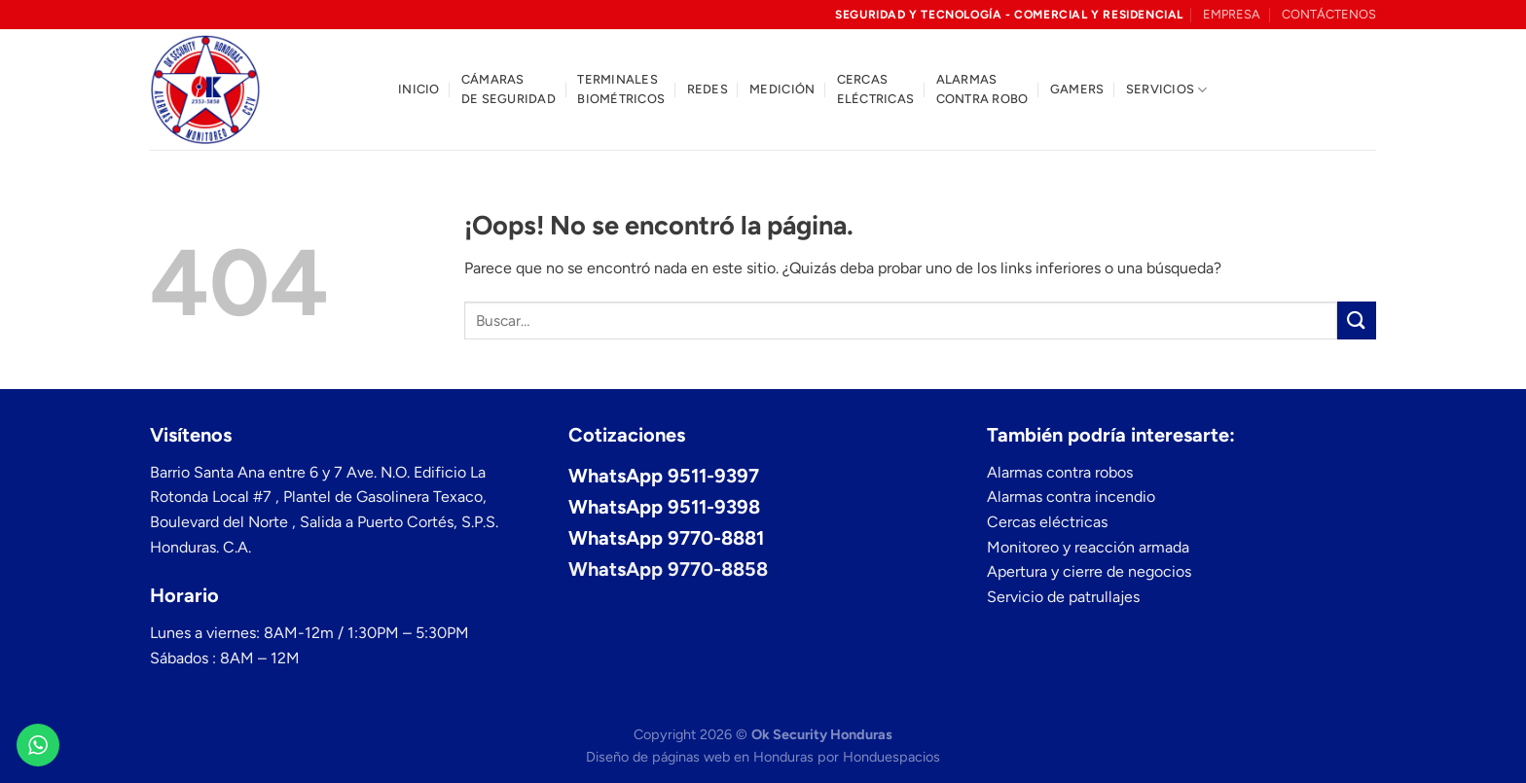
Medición (782, 89)
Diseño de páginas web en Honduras (700, 756)
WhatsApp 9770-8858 (668, 569)
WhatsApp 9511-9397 (663, 475)
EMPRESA (1231, 14)
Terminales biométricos (621, 89)
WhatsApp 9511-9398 (664, 506)
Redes (707, 89)
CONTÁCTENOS (1329, 14)
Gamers (1077, 89)
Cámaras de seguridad (508, 89)
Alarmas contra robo (982, 89)
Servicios (1167, 90)
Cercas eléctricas (876, 89)
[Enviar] (1356, 320)
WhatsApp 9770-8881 (666, 538)
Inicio (419, 89)
